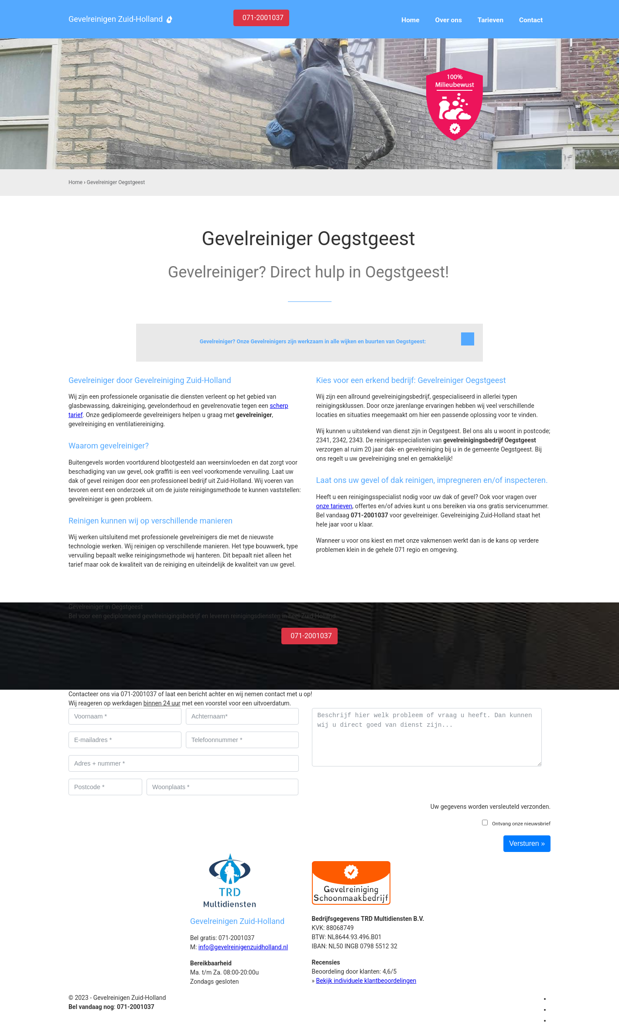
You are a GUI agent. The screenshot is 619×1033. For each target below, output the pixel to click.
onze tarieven (334, 506)
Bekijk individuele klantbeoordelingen (366, 980)
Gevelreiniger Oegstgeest (116, 182)
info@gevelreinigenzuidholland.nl (243, 947)
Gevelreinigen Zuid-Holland (115, 19)
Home (75, 182)
